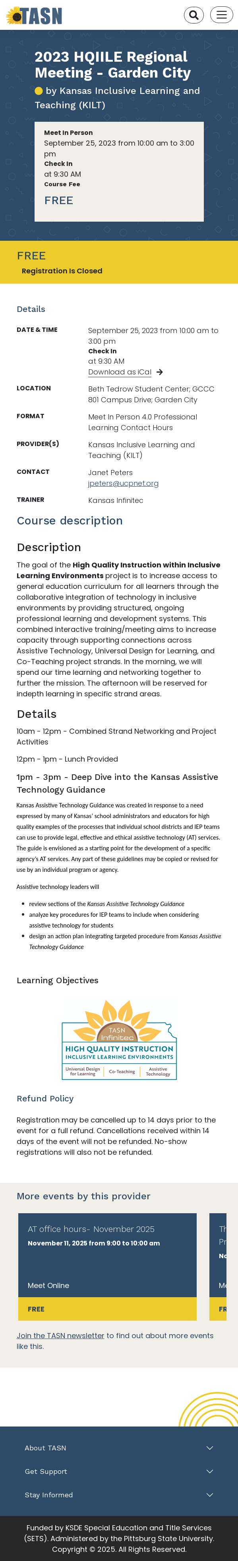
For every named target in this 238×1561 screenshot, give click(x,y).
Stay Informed (49, 1495)
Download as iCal (119, 372)
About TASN (45, 1448)
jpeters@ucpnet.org (123, 483)
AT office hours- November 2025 (91, 1229)
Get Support (46, 1471)
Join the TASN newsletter (60, 1336)
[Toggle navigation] (221, 14)
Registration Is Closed (62, 271)
